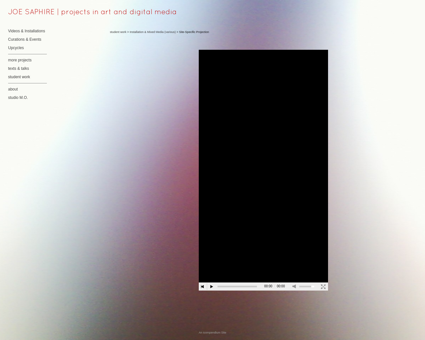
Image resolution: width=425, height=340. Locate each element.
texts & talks (18, 68)
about (13, 89)
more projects (20, 60)
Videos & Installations (26, 31)
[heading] (24, 12)
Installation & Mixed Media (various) (153, 32)
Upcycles (16, 48)
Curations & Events (24, 39)
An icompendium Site (212, 332)
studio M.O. (18, 97)
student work (19, 77)
